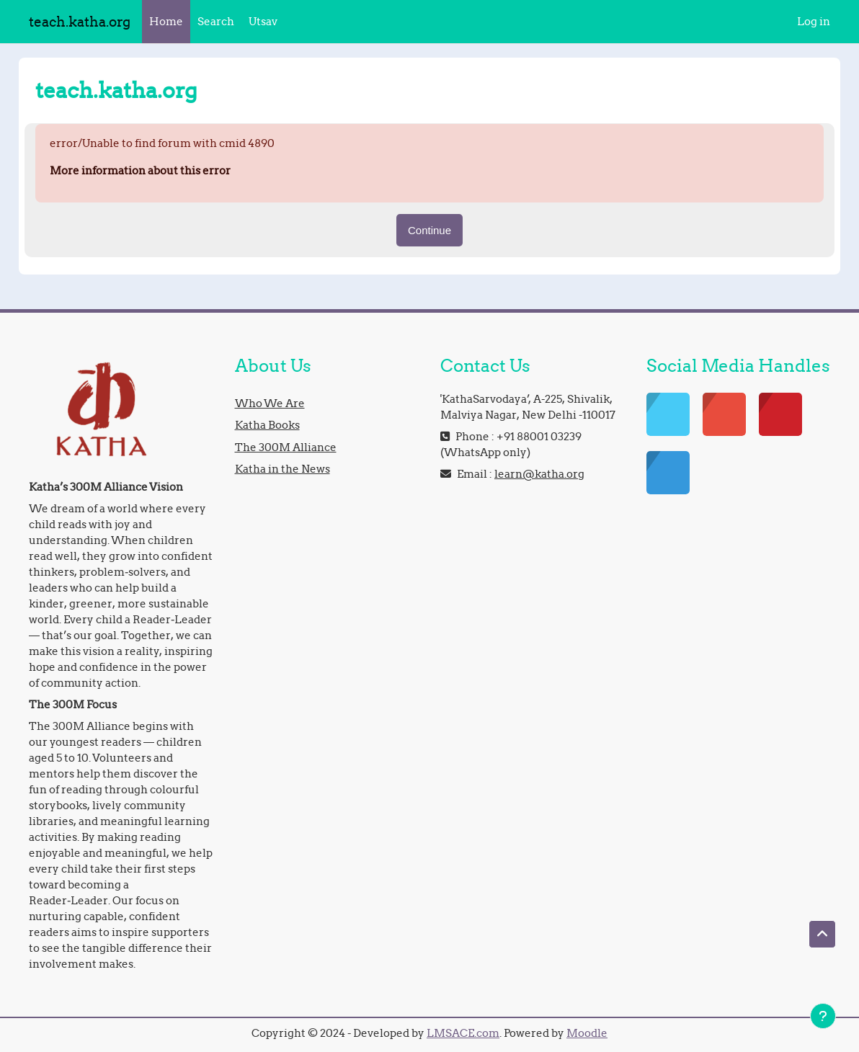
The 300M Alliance (286, 447)
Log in (813, 21)
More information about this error (140, 170)
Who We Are (270, 403)
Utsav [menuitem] (263, 21)
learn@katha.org (539, 474)
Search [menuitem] (215, 21)
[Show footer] (823, 1016)
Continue (429, 230)
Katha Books (267, 425)
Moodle (586, 1033)
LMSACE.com (463, 1033)
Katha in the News (282, 469)
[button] (822, 934)
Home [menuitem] (166, 21)
